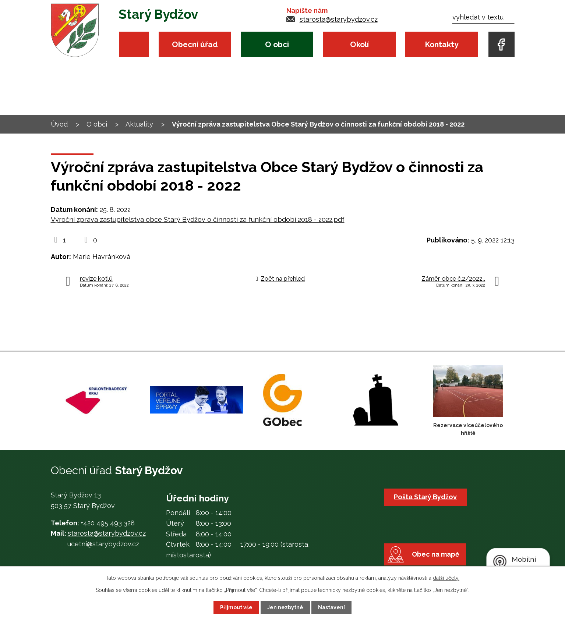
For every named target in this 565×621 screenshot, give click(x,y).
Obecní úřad (195, 44)
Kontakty (441, 44)
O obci (277, 44)
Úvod (134, 44)
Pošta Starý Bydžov (425, 497)
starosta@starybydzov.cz (339, 19)
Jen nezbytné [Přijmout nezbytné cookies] (285, 607)
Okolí (359, 44)
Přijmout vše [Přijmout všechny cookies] (236, 607)
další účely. (446, 578)
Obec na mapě (435, 554)
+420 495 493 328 (108, 523)
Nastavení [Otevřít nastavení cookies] (331, 607)
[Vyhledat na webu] (483, 17)
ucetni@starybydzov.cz (103, 544)
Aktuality (139, 124)
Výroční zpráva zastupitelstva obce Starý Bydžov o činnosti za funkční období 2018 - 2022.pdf (198, 219)
